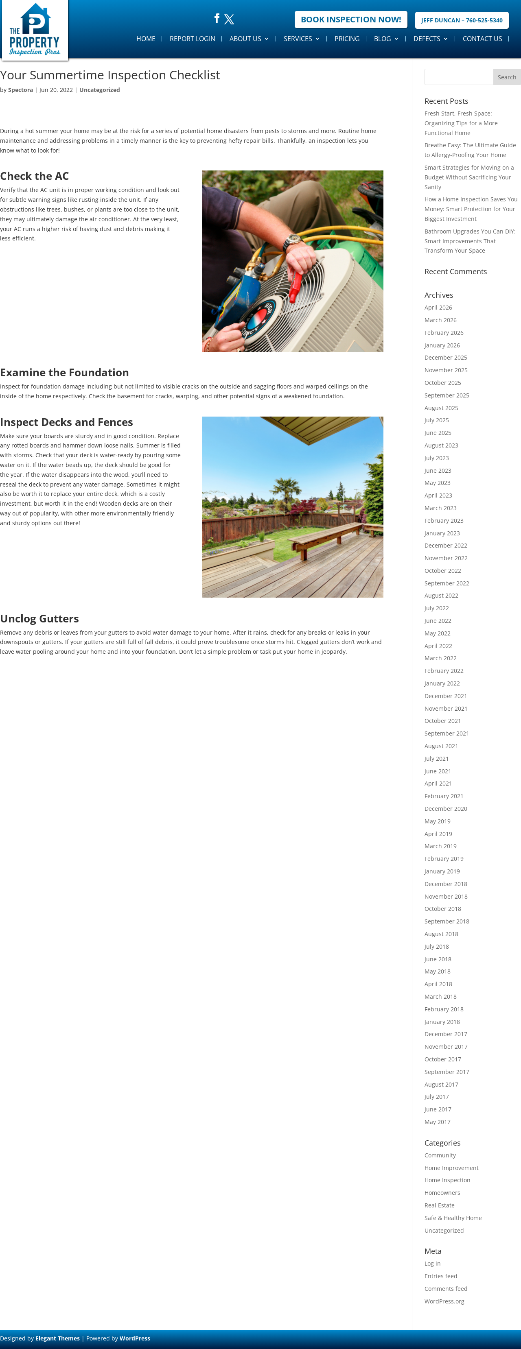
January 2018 (442, 1022)
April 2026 (438, 307)
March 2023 (441, 508)
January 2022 (442, 683)
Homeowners (442, 1192)
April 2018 (438, 984)
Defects (427, 38)
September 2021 (447, 733)
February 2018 (444, 1009)
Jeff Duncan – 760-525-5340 (462, 20)
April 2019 (438, 834)
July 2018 (437, 946)
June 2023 (438, 470)
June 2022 (438, 620)
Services (298, 38)
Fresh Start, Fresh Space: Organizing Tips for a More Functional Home (461, 123)
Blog (382, 38)
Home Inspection (448, 1180)
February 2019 (444, 858)
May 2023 (438, 483)
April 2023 (438, 495)
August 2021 (441, 746)
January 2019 (442, 871)
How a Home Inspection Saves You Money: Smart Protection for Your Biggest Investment (471, 209)
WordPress (135, 1338)
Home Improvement (452, 1168)
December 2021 (446, 696)
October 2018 (443, 908)
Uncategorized (99, 90)
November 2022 (446, 558)
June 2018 (438, 959)
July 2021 (437, 758)
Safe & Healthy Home (453, 1218)
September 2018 (447, 921)
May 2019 (438, 821)
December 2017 (446, 1034)
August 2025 (441, 408)
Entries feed (441, 1276)
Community (440, 1155)
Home (145, 38)
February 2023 (444, 520)
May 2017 (438, 1122)
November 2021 (446, 708)
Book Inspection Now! (351, 19)
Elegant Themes (57, 1338)
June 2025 (438, 433)
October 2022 (443, 570)
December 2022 (446, 545)
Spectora (20, 90)
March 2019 (441, 846)
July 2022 (437, 608)
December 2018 (446, 884)
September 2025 (447, 395)
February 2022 (444, 670)
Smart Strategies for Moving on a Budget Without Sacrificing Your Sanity (469, 177)
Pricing (347, 38)
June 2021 (438, 771)
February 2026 (444, 332)
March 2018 (441, 996)
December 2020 (446, 808)
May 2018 (438, 971)
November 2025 (446, 370)
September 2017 (447, 1072)
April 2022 (438, 646)
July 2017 (437, 1096)
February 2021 (444, 796)
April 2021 (438, 783)
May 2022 (438, 633)
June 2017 (438, 1109)
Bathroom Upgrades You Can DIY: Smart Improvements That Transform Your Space (470, 241)
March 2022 (441, 658)
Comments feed (446, 1288)
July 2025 (437, 420)
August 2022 (441, 595)
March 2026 (441, 320)
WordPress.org (444, 1301)
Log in (433, 1263)
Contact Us (482, 38)
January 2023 (442, 533)
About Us (245, 38)
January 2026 (442, 345)
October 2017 (443, 1059)
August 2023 (441, 445)
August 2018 (441, 934)
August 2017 (441, 1084)
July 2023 (437, 458)
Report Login (192, 38)
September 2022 (447, 583)
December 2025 (446, 357)
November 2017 (446, 1046)
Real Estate (440, 1205)
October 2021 (443, 721)
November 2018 (446, 896)
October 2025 (443, 382)
